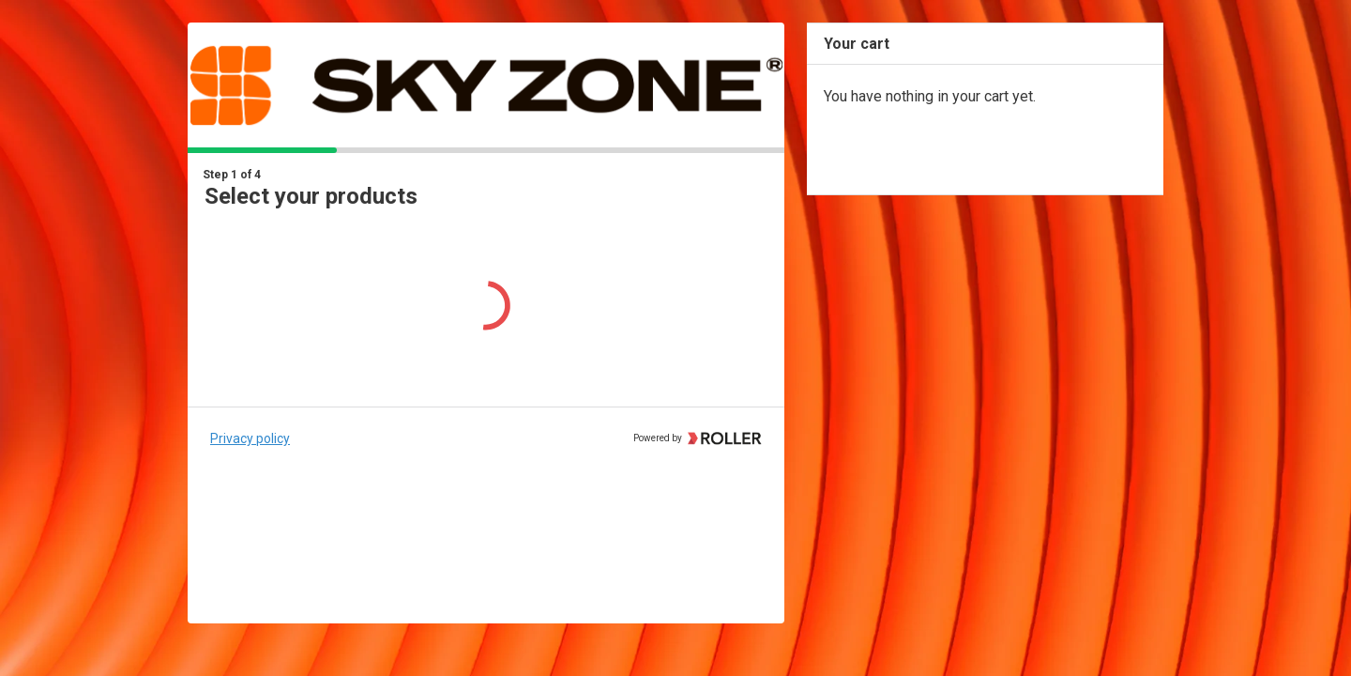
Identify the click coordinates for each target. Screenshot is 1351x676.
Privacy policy (250, 438)
